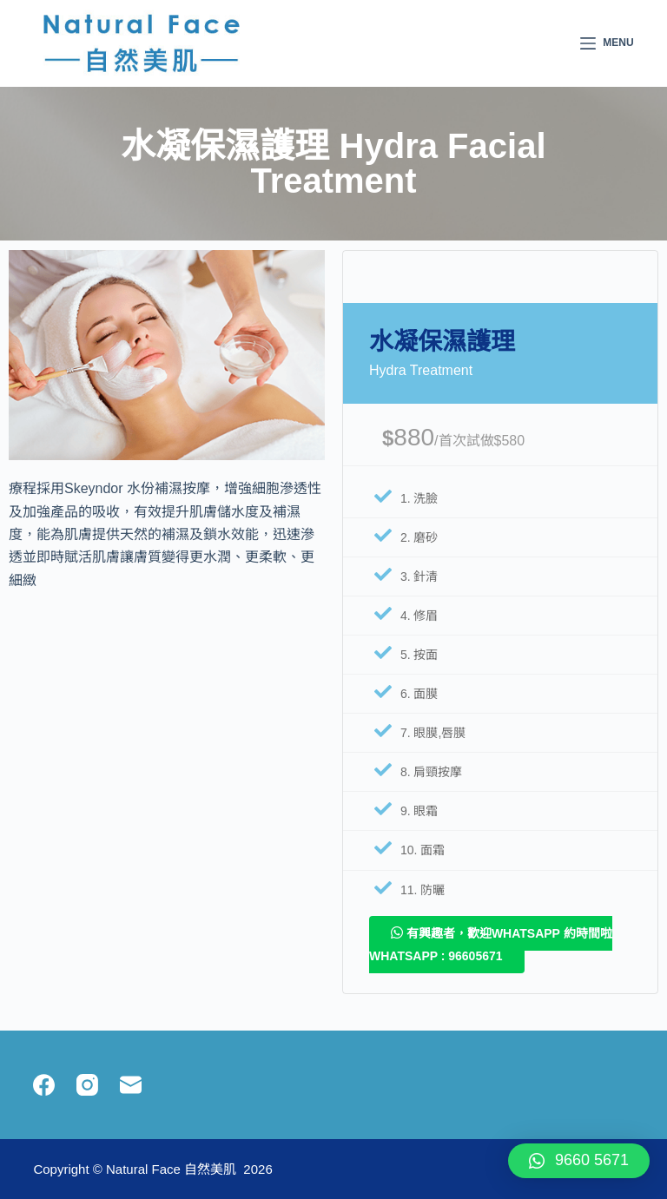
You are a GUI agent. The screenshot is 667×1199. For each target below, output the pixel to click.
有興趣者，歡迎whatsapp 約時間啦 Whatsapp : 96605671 (490, 944)
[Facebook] (44, 1085)
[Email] (131, 1085)
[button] (579, 1160)
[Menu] (607, 43)
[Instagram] (87, 1085)
